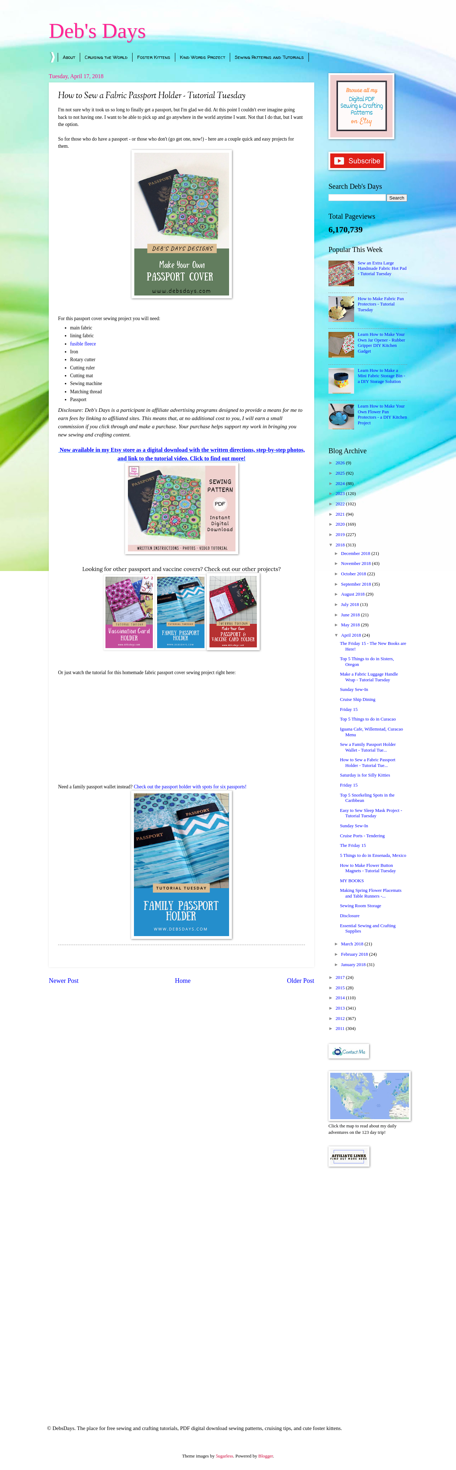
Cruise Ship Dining (357, 699)
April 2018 (351, 635)
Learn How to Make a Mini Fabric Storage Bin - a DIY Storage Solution (381, 376)
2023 (341, 493)
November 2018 (356, 563)
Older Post (300, 980)
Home (183, 980)
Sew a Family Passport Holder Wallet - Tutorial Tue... (368, 747)
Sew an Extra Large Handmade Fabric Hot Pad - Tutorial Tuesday (382, 269)
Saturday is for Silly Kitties (365, 775)
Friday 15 (349, 709)
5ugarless (224, 1456)
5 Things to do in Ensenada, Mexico (373, 855)
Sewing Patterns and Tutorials (269, 57)
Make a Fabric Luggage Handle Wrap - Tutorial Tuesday (369, 677)
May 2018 (351, 624)
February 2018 (355, 954)
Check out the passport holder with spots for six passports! (190, 786)
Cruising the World (106, 57)
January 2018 (354, 964)
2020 (341, 524)
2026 (341, 462)
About (69, 57)
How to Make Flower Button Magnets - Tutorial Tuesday (368, 868)
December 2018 (356, 553)
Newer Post (64, 980)
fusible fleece (83, 344)
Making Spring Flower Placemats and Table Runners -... (370, 893)
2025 (341, 473)
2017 (341, 977)
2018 (341, 544)
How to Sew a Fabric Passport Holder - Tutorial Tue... (367, 762)
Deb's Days (97, 30)
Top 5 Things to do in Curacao (368, 719)
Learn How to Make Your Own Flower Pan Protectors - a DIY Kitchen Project (382, 414)
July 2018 (350, 604)
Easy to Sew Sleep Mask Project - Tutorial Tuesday (371, 813)
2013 (341, 1008)
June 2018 (351, 614)
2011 (341, 1028)
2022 (341, 503)
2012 (341, 1018)
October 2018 (354, 573)
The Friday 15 (353, 845)
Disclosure (349, 915)
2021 (341, 514)
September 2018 (356, 584)
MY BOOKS (352, 880)
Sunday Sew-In (354, 689)
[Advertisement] (367, 1286)
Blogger (265, 1456)
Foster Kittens (153, 57)
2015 (341, 987)
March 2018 (352, 943)
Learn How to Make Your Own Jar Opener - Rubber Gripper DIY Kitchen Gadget (381, 342)
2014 (341, 997)
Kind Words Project (202, 57)
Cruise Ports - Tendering (362, 835)
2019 (341, 534)
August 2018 (353, 594)
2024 (341, 483)
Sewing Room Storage (360, 905)
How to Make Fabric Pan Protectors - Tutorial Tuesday (381, 304)
